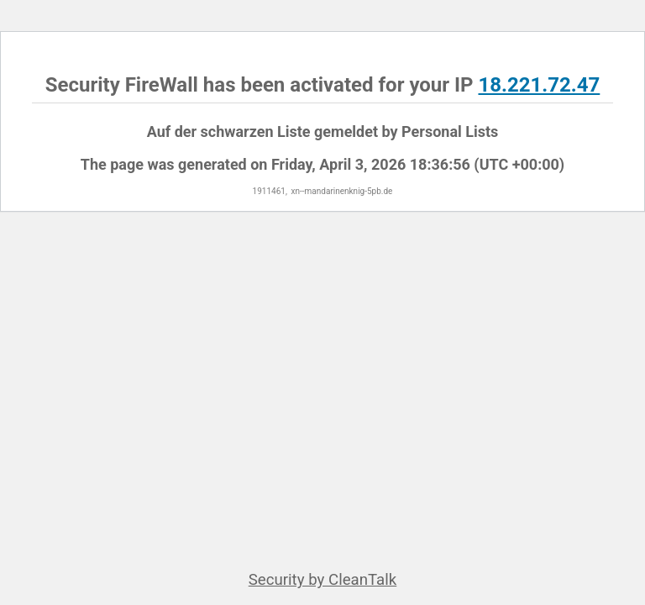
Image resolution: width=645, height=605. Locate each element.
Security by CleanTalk (323, 580)
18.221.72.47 (539, 85)
